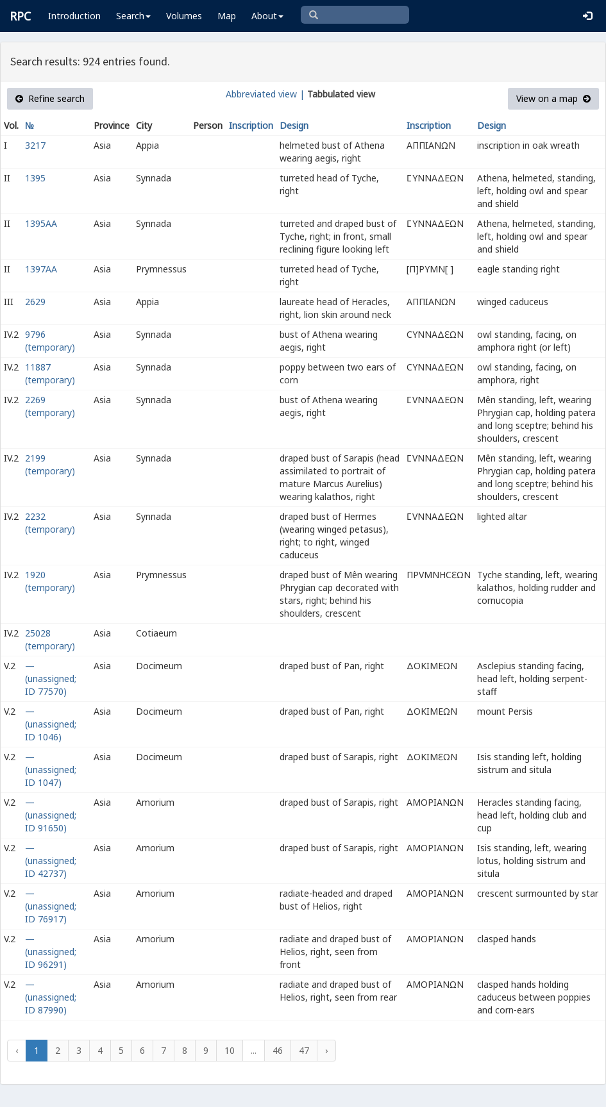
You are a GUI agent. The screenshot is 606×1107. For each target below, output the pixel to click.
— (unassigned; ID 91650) (50, 815)
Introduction (74, 16)
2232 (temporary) (50, 522)
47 (304, 1050)
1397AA (41, 269)
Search (133, 16)
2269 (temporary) (50, 406)
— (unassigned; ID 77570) (50, 678)
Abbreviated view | (265, 94)
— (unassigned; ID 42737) (50, 860)
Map (226, 16)
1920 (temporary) (50, 581)
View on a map (553, 98)
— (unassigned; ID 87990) (50, 997)
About (267, 16)
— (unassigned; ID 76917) (50, 906)
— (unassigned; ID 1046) (50, 724)
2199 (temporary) (50, 464)
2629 (35, 301)
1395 (35, 178)
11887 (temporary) (50, 373)
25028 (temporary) (50, 639)
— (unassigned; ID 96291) (50, 951)
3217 (35, 145)
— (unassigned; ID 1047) (50, 769)
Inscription (251, 125)
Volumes (184, 16)
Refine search (50, 98)
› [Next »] (326, 1050)
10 (229, 1050)
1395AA (41, 223)
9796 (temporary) (50, 340)
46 (278, 1050)
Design (294, 125)
